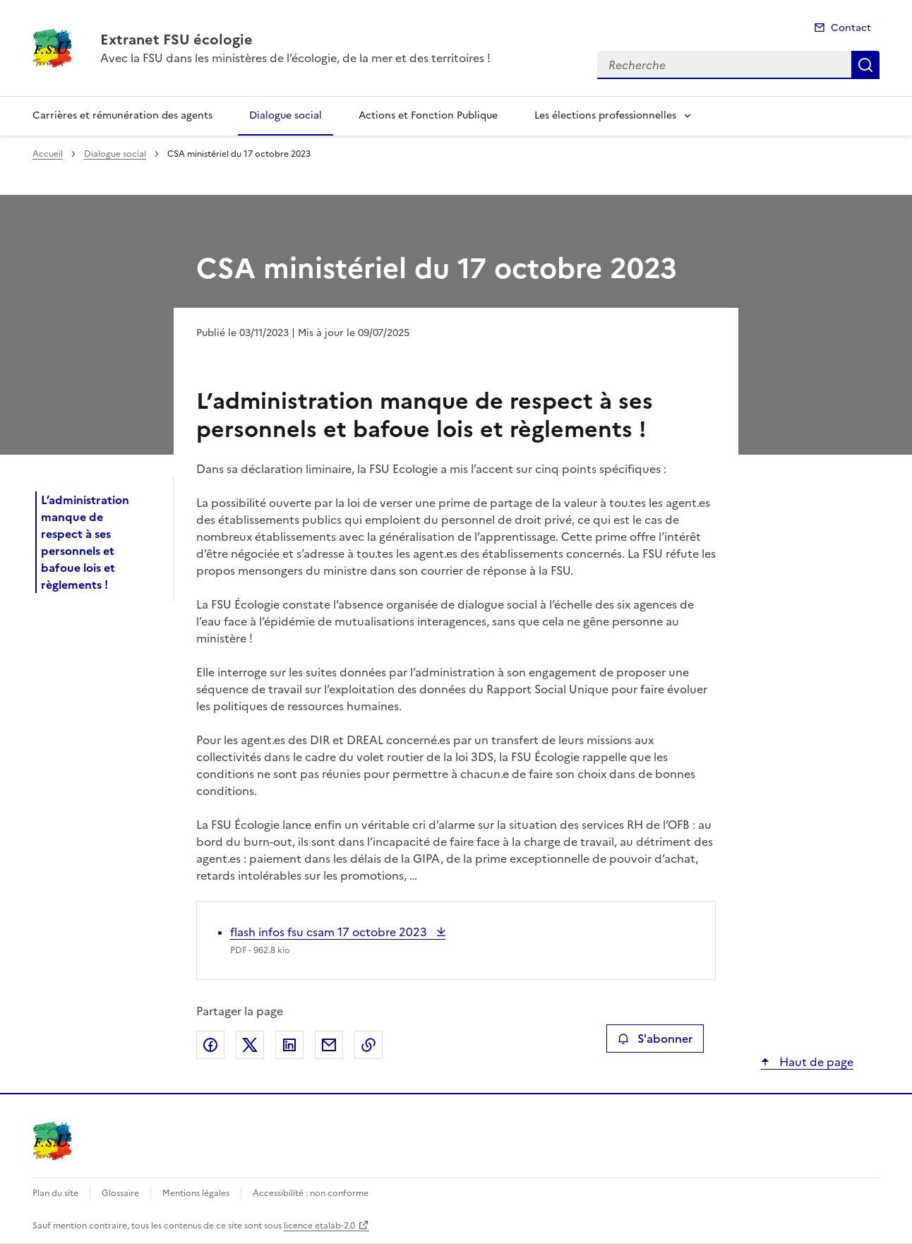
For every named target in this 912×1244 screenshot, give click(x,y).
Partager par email (329, 1045)
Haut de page (814, 1061)
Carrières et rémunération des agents (122, 115)
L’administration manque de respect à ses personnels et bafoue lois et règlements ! (85, 542)
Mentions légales (195, 1193)
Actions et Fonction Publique (428, 115)
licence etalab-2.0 (319, 1225)
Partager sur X (250, 1045)
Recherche (865, 65)
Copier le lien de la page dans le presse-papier (368, 1045)
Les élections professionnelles (605, 115)
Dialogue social (285, 115)
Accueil (47, 154)
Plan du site (55, 1193)
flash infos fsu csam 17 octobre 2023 (330, 931)
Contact (851, 27)
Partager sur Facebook (210, 1045)
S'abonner (655, 1038)
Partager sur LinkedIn (289, 1045)
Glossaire (120, 1193)
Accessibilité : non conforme (310, 1193)
